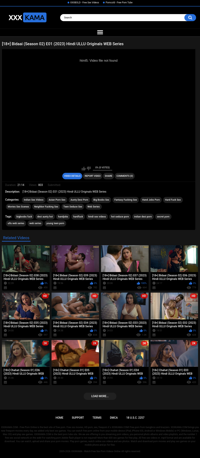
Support (78, 417)
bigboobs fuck (24, 216)
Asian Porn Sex (57, 199)
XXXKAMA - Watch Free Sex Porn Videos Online (96, 451)
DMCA (114, 417)
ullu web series (16, 223)
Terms (96, 417)
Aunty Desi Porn (79, 199)
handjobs (63, 216)
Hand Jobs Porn (151, 199)
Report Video (93, 176)
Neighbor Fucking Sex (46, 206)
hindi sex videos (97, 216)
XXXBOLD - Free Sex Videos (84, 2)
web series (35, 223)
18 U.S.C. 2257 (135, 417)
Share (108, 176)
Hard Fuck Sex (173, 199)
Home (59, 417)
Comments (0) (124, 176)
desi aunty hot (45, 216)
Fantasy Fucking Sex (125, 199)
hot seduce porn (120, 216)
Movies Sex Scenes (18, 206)
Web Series (94, 206)
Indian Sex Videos (34, 199)
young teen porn (55, 223)
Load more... (100, 396)
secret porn (163, 216)
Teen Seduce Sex (72, 206)
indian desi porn (143, 216)
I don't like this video (89, 168)
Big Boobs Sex (101, 199)
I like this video (84, 168)
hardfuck (78, 216)
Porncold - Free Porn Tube (119, 2)
